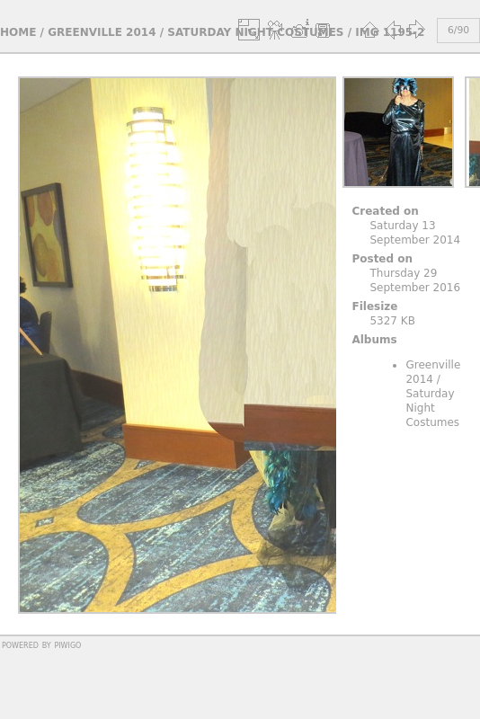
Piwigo (67, 644)
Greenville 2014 (102, 32)
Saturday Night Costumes (432, 408)
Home (18, 32)
